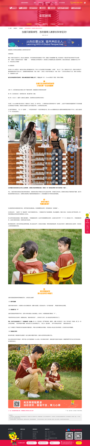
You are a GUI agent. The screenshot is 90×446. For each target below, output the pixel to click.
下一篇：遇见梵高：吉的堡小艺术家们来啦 (74, 410)
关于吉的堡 (62, 2)
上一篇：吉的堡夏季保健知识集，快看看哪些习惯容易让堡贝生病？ (21, 410)
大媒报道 (37, 24)
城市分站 (22, 429)
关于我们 (10, 429)
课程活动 (45, 24)
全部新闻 (29, 24)
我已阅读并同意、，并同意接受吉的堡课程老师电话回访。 (67, 443)
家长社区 (61, 24)
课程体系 (40, 2)
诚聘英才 (34, 436)
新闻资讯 (47, 2)
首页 (35, 2)
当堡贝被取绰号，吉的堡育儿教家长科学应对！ (34, 28)
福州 (21, 436)
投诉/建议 (35, 438)
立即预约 (79, 442)
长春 (21, 438)
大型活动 (53, 24)
